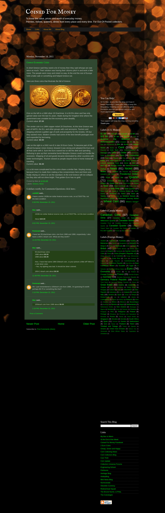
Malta (137, 299)
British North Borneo (119, 248)
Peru (112, 312)
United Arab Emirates (117, 329)
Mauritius (106, 302)
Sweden (123, 321)
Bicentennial (110, 144)
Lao (115, 297)
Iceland (111, 290)
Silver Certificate (120, 186)
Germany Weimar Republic (120, 282)
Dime (113, 152)
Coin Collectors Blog (108, 455)
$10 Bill (114, 134)
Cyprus (103, 261)
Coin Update (105, 461)
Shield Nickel (127, 183)
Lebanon (124, 297)
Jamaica (111, 295)
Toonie (117, 231)
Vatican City (132, 329)
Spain (105, 321)
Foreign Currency (107, 274)
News (41, 184)
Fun (124, 158)
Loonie (133, 228)
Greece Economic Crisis (38, 62)
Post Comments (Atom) (46, 329)
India (119, 290)
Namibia (114, 304)
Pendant (115, 172)
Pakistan (125, 309)
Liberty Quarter (130, 161)
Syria (105, 324)
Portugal (103, 314)
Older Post (89, 323)
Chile (102, 253)
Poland (132, 312)
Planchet (125, 171)
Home (28, 29)
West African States (118, 331)
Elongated (111, 155)
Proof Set (119, 177)
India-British (127, 290)
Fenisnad (36, 231)
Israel (134, 292)
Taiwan (113, 324)
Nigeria (103, 309)
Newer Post (32, 323)
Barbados (132, 243)
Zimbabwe (104, 333)
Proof (108, 177)
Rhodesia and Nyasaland (127, 314)
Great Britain (107, 285)
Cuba (125, 258)
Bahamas (104, 243)
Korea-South (105, 297)
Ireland (126, 292)
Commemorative (129, 150)
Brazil (134, 246)
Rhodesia (113, 314)
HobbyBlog (105, 476)
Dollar (123, 152)
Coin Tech (114, 150)
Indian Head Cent (116, 161)
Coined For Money (51, 12)
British (103, 248)
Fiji (126, 271)
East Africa (129, 263)
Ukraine (103, 329)
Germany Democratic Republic (126, 277)
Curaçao (133, 258)
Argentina (112, 241)
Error (121, 155)
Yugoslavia (132, 331)
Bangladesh (123, 243)
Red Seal (121, 181)
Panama (133, 309)
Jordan (127, 294)
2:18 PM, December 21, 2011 (43, 308)
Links (37, 29)
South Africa (134, 319)
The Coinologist (107, 495)
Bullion (112, 148)
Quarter (134, 177)
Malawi (114, 299)
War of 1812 (115, 196)
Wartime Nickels (129, 196)
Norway (110, 309)
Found (115, 158)
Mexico (114, 302)
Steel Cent (104, 191)
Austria (133, 241)
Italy (102, 295)
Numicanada (105, 483)
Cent (121, 147)
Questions (110, 181)
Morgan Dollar (116, 165)
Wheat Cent (111, 201)
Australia (122, 241)
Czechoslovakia (129, 261)
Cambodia (119, 251)
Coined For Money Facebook (112, 442)
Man (34, 210)
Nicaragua (133, 307)
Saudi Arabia (131, 316)
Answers (123, 142)
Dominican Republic (116, 263)
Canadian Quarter (117, 225)
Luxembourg (105, 299)
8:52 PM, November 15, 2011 (43, 223)
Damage (104, 153)
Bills (118, 144)
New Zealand (121, 307)
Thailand (122, 324)
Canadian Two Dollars (120, 228)
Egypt (131, 266)
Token (123, 194)
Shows (136, 183)
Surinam (115, 321)
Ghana (134, 282)
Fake (107, 158)
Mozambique (134, 302)
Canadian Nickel (126, 220)
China (109, 253)
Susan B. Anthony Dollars (121, 191)
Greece (35, 184)
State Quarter (129, 189)
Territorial (113, 194)
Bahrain (114, 243)
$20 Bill (104, 136)
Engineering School (108, 467)
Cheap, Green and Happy (110, 449)
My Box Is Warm (107, 436)
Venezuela (104, 331)
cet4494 (35, 193)
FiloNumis (104, 470)
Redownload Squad (108, 489)
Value (133, 194)
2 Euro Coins (106, 446)
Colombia (119, 256)
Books (126, 144)
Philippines (122, 312)
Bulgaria (110, 251)
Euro (130, 268)
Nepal (122, 304)
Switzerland (134, 321)
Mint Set (104, 165)
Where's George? (132, 202)
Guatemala (132, 285)
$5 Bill (116, 136)
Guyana (103, 287)
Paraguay (103, 311)
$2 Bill (132, 134)
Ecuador (122, 266)
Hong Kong (131, 287)
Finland (133, 271)
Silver (105, 186)
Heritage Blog (106, 473)
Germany (107, 277)
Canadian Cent (110, 214)
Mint (133, 163)
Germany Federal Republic (114, 279)
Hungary (103, 290)
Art (131, 142)
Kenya (134, 295)
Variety (103, 196)
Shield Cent (113, 183)
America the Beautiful (115, 139)
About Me (47, 29)
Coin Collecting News (109, 452)
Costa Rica (116, 258)
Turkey (125, 326)
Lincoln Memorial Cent (110, 163)
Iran (120, 292)
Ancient (103, 241)
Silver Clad (132, 186)
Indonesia (112, 292)
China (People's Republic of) (125, 253)
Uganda (133, 326)
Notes (103, 171)
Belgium (103, 246)
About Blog (59, 29)
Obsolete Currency (108, 486)
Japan (119, 295)
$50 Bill (126, 136)
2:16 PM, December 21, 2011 (43, 292)
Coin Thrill (104, 458)
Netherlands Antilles (107, 307)
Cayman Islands (130, 251)
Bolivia (128, 246)
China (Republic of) (107, 256)
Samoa (121, 316)
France (120, 274)
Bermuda (118, 246)
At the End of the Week (109, 439)
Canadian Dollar (119, 218)
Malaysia (129, 299)
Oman (118, 309)
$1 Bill (103, 133)
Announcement (108, 142)
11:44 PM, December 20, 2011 (44, 240)
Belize (111, 246)
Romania (103, 316)
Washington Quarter (108, 198)
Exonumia (134, 155)
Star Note (115, 188)
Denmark (103, 263)
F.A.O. (118, 272)
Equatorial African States (116, 269)
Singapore (105, 319)
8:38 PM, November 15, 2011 (43, 202)
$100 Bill (124, 134)
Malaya (121, 299)
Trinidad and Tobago (109, 326)
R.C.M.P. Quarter (106, 231)
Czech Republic (114, 261)
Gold (130, 158)
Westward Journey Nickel (128, 198)
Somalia (123, 319)
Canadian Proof (106, 223)
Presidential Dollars (129, 174)
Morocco (123, 302)
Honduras (120, 287)
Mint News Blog (107, 480)
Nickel (128, 168)
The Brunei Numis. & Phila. (111, 492)
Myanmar (106, 304)
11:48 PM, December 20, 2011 (44, 276)
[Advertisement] (71, 41)
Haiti (111, 287)
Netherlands (131, 304)
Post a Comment (36, 313)
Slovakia (115, 319)
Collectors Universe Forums (111, 464)
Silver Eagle (104, 189)
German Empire (134, 274)
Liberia (133, 297)
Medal (126, 163)
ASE (134, 136)
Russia (112, 316)
